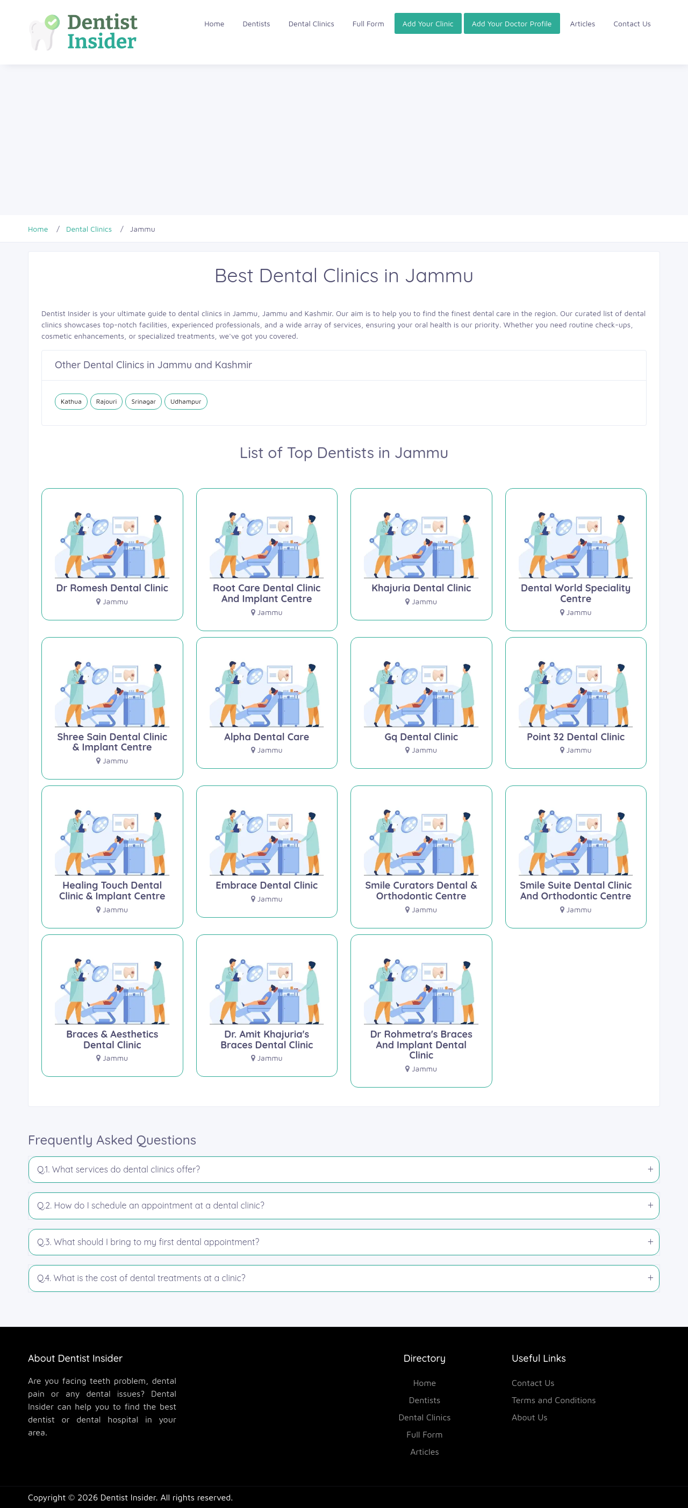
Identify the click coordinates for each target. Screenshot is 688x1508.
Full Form (368, 23)
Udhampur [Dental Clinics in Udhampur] (186, 401)
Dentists (256, 23)
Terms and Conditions (554, 1400)
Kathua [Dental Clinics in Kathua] (71, 401)
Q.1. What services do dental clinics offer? (118, 1169)
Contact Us (632, 23)
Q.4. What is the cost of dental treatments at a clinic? (141, 1278)
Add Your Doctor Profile (512, 23)
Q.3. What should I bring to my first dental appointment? (148, 1242)
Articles (583, 23)
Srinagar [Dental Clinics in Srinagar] (143, 401)
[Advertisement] (322, 140)
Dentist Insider (128, 1497)
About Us (530, 1417)
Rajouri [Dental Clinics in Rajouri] (106, 401)
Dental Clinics (311, 23)
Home (214, 23)
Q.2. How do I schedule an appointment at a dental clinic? (150, 1205)
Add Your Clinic (428, 23)
